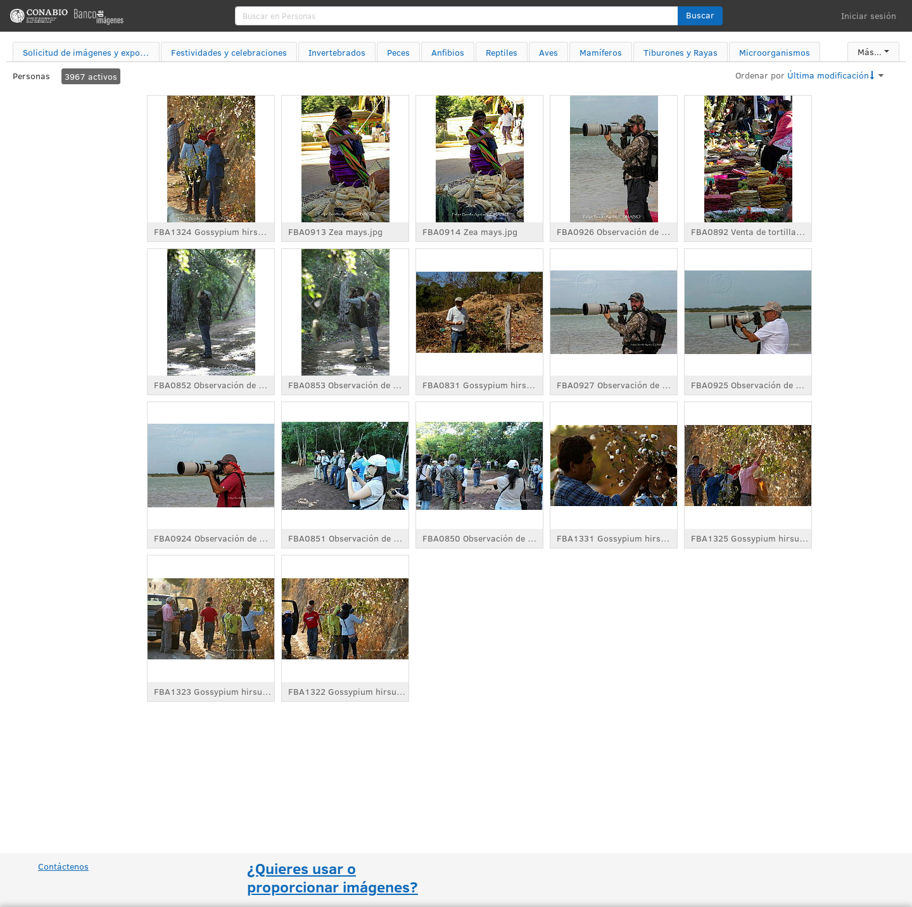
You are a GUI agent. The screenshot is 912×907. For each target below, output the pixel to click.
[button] (700, 15)
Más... (870, 52)
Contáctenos (63, 866)
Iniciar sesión (868, 16)
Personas (31, 76)
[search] (456, 15)
